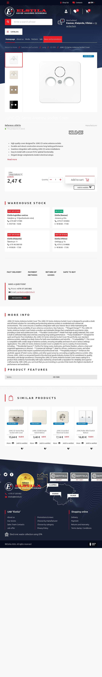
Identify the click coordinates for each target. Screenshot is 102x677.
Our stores (11, 521)
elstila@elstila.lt (13, 497)
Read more (12, 159)
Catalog (12, 31)
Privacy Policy (42, 528)
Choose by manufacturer (47, 521)
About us (20, 39)
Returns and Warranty (80, 524)
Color (11, 172)
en (90, 2)
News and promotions (52, 39)
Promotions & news (45, 517)
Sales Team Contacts (15, 524)
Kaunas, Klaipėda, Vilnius (79, 23)
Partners (34, 39)
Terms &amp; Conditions (81, 528)
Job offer (11, 528)
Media (27, 39)
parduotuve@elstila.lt (26, 292)
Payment (74, 521)
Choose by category (45, 524)
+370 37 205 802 (24, 289)
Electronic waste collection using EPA (23, 534)
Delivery (74, 517)
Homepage (10, 39)
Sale (41, 39)
